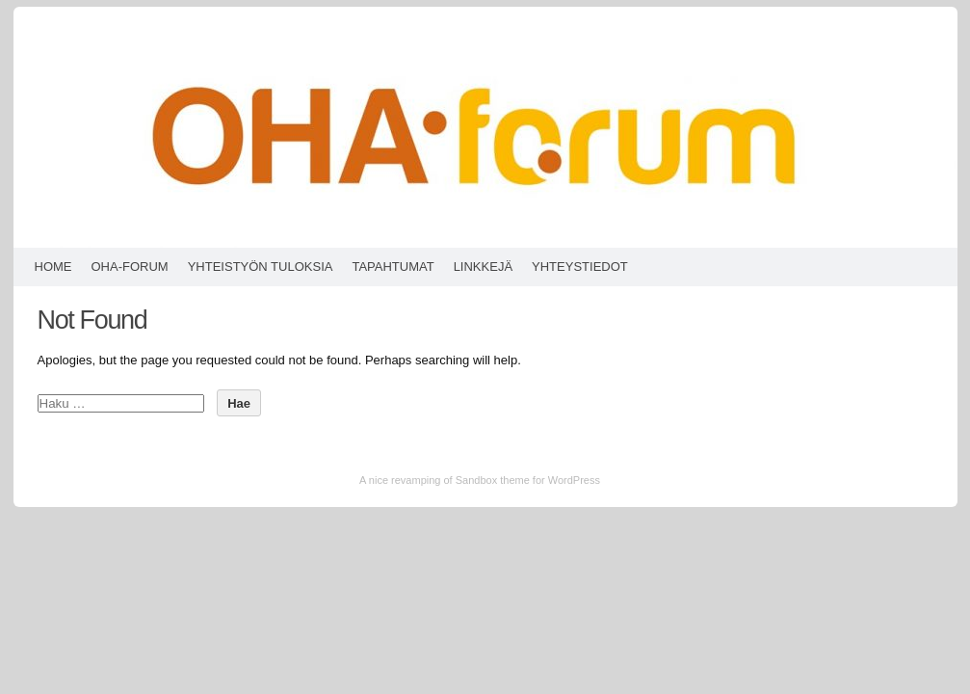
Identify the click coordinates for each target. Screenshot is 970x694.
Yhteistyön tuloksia (260, 266)
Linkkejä (483, 266)
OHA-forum (130, 266)
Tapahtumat (392, 266)
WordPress (574, 480)
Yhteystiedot (580, 266)
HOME (53, 266)
